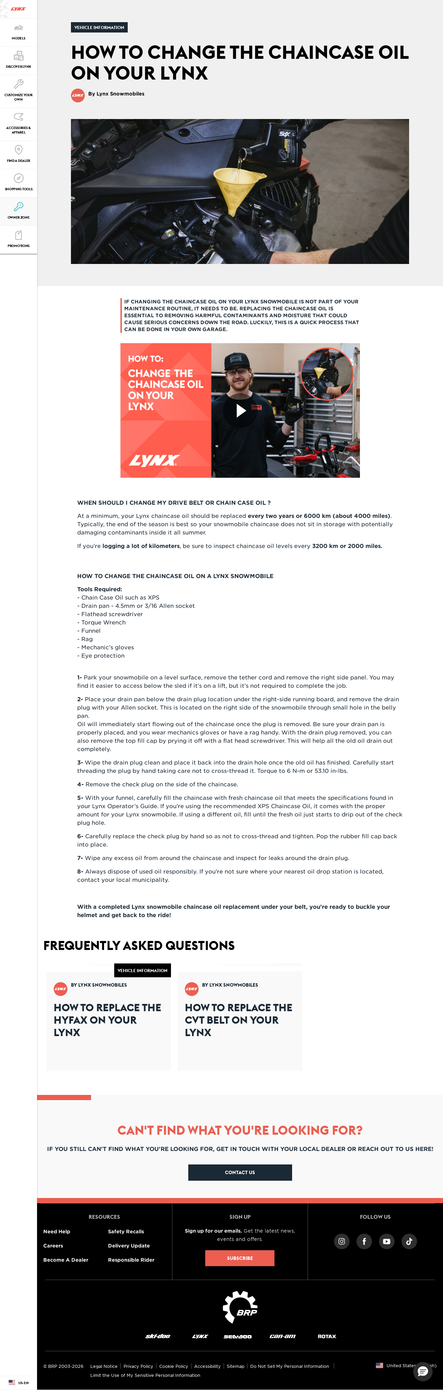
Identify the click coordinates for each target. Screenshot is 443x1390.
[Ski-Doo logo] (158, 1336)
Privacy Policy (138, 1366)
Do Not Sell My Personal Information (289, 1366)
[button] (423, 1371)
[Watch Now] (240, 410)
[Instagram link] (342, 1241)
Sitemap (235, 1366)
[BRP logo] (240, 1306)
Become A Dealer (65, 1260)
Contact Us (240, 1172)
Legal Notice (104, 1366)
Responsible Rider (131, 1260)
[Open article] (109, 1017)
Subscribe (240, 1258)
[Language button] (18, 1383)
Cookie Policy (173, 1366)
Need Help (56, 1231)
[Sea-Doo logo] (238, 1336)
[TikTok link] (409, 1241)
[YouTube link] (387, 1241)
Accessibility (207, 1366)
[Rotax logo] (327, 1336)
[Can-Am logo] (283, 1336)
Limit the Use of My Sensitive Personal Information (145, 1375)
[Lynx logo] (18, 9)
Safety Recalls (126, 1231)
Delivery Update (129, 1246)
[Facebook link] (364, 1241)
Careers (53, 1246)
